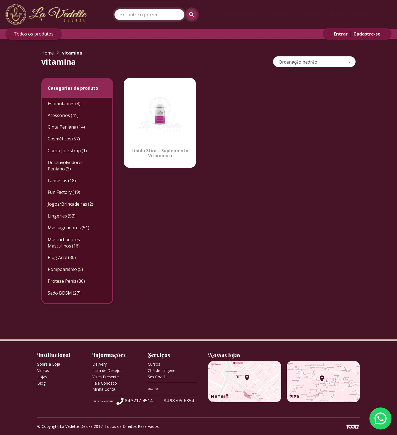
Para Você (278, 14)
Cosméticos (162, 34)
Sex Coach (157, 376)
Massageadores (68, 228)
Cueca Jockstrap (204, 34)
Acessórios (82, 34)
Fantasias (352, 34)
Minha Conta (103, 389)
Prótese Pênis (66, 281)
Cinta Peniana (122, 34)
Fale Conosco (370, 14)
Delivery (99, 364)
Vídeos (43, 370)
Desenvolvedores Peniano (261, 34)
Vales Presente (105, 376)
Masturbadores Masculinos (64, 242)
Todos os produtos (33, 34)
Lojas (42, 376)
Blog (336, 14)
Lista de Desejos (107, 370)
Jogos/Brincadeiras (70, 204)
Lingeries (62, 216)
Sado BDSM (64, 293)
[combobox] (314, 61)
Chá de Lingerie (161, 370)
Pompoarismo (65, 269)
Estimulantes (315, 34)
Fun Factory (64, 192)
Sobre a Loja (240, 14)
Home (47, 53)
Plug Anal (62, 257)
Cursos (310, 14)
